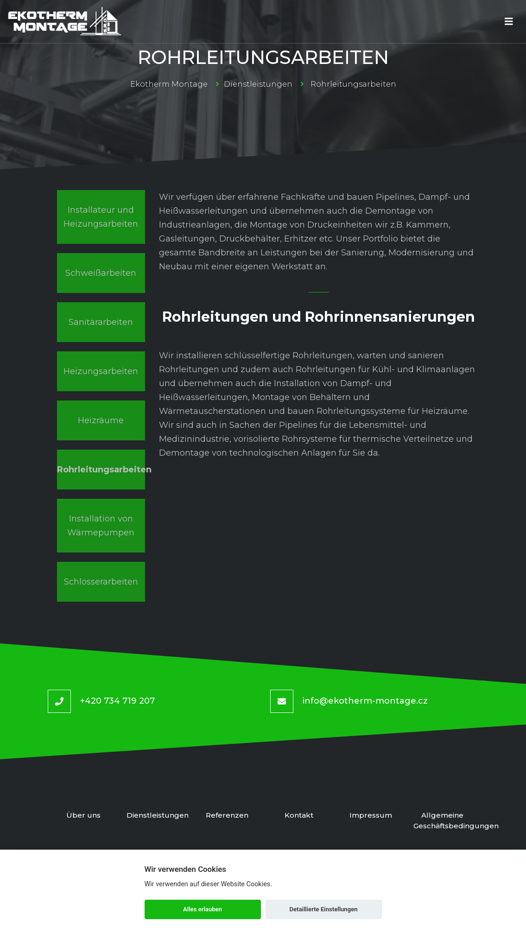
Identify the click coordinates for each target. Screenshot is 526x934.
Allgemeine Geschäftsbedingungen (442, 820)
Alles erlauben (202, 909)
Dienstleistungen (258, 84)
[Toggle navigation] (509, 21)
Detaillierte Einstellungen (323, 909)
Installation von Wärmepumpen (100, 526)
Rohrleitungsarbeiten (101, 469)
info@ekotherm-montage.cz (365, 701)
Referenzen (227, 815)
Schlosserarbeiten (101, 582)
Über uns (84, 815)
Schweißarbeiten (100, 273)
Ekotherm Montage (169, 84)
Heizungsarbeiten (100, 371)
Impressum (370, 815)
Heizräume (101, 420)
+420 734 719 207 (117, 701)
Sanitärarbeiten (101, 322)
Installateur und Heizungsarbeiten (100, 217)
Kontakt (299, 815)
